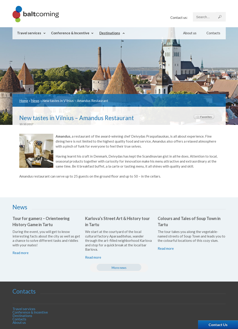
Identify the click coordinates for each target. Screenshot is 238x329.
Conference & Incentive (70, 33)
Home (23, 101)
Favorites (204, 117)
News (35, 101)
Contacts (213, 33)
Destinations (109, 33)
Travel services (29, 33)
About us (189, 33)
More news (119, 268)
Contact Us (218, 324)
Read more (20, 253)
